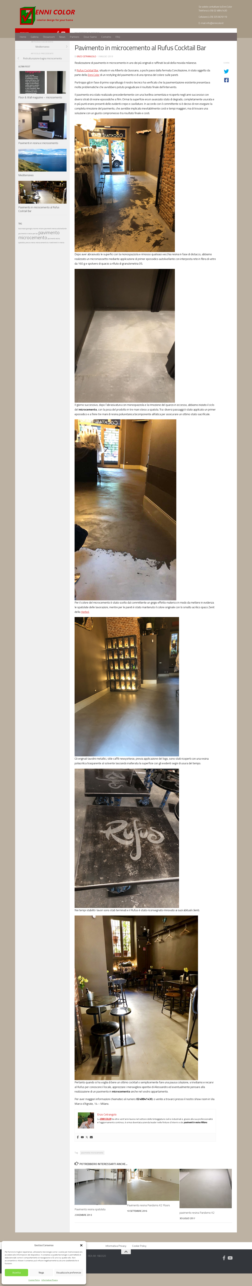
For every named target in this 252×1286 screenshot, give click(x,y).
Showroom (49, 37)
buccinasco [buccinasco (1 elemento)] (22, 241)
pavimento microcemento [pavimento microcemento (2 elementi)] (39, 247)
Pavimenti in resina (87, 46)
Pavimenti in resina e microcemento (38, 155)
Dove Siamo (90, 37)
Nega (41, 1272)
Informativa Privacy (49, 1279)
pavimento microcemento (92, 1165)
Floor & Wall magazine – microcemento (40, 110)
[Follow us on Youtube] (63, 45)
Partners (74, 37)
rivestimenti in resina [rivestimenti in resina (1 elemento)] (56, 255)
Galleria (34, 37)
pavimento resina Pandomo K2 (197, 1225)
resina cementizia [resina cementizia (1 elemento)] (42, 255)
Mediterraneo (26, 188)
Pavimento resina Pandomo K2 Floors (148, 1218)
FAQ (118, 37)
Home (23, 37)
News (62, 37)
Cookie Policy (34, 1279)
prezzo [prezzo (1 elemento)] (28, 255)
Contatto (106, 37)
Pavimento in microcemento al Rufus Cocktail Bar (38, 222)
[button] (81, 1245)
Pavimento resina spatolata (90, 1222)
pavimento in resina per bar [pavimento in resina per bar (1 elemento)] (28, 246)
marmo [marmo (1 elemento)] (35, 241)
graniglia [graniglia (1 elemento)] (29, 241)
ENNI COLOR (105, 1131)
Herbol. (85, 624)
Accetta (16, 1272)
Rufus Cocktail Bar (87, 83)
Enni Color (93, 87)
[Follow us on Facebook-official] (58, 45)
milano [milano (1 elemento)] (41, 241)
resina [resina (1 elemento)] (33, 255)
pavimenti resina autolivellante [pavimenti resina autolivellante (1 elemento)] (55, 241)
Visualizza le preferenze (68, 1272)
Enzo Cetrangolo (86, 69)
